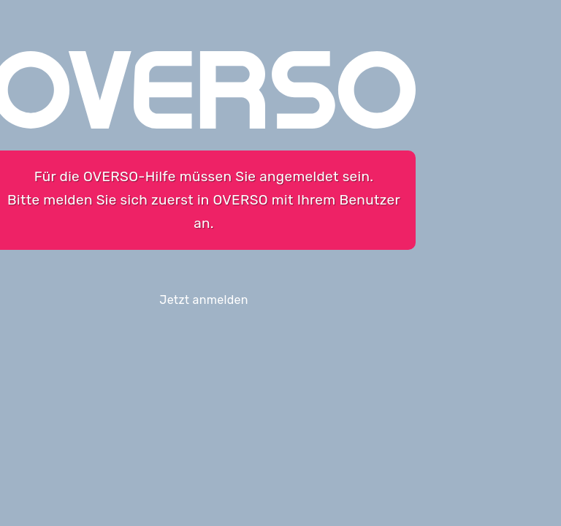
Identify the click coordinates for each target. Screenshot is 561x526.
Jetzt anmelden (203, 300)
